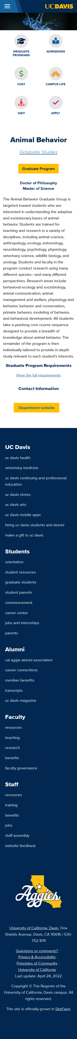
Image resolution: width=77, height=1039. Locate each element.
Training (11, 805)
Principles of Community (37, 963)
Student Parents (18, 592)
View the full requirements (38, 375)
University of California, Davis (33, 928)
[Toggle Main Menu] (7, 6)
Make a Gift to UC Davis (24, 535)
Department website (36, 407)
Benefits (12, 758)
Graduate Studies (38, 152)
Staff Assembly (17, 835)
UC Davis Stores (18, 494)
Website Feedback (20, 845)
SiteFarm (62, 1009)
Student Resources (20, 572)
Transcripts (14, 690)
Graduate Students (20, 582)
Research (12, 747)
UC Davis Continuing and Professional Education (36, 481)
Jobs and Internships (22, 623)
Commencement (18, 602)
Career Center (16, 613)
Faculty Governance (21, 768)
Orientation (14, 562)
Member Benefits (19, 680)
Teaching (12, 737)
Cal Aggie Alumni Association (29, 660)
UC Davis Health (17, 457)
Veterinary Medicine (21, 467)
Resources (13, 727)
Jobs (8, 825)
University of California (37, 969)
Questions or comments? (37, 951)
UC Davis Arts (15, 504)
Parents (11, 633)
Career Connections (21, 670)
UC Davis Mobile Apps (23, 514)
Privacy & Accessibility (37, 957)
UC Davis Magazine (20, 700)
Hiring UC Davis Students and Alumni (34, 525)
